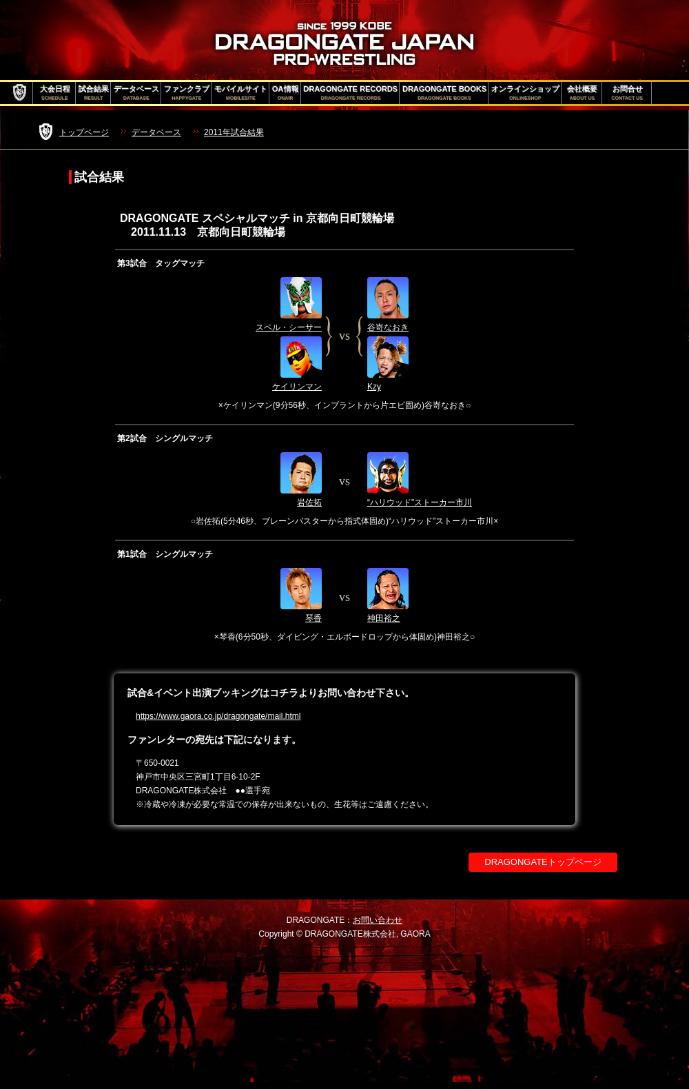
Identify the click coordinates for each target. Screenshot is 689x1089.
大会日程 (55, 93)
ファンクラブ (186, 93)
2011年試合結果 (234, 132)
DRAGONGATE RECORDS (351, 93)
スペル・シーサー (289, 327)
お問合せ (627, 93)
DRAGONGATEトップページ (542, 862)
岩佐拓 (309, 502)
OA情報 (285, 93)
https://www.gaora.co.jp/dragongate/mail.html (218, 716)
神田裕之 (383, 618)
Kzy (374, 386)
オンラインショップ (525, 93)
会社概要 (582, 93)
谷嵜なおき (388, 327)
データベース (136, 93)
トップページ (84, 132)
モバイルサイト (240, 93)
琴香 (313, 618)
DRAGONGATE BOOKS (444, 93)
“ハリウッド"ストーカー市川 (419, 502)
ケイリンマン (297, 386)
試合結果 (94, 93)
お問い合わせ (377, 920)
